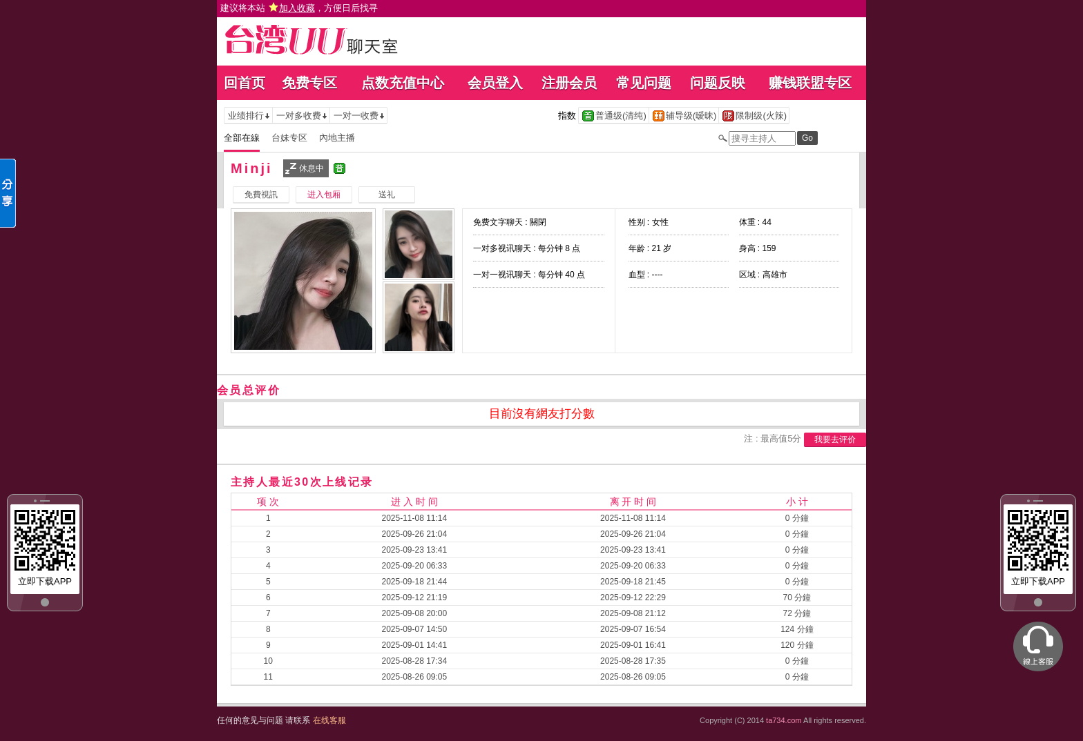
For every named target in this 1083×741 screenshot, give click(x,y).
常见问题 (643, 82)
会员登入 (495, 82)
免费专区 (309, 82)
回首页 (244, 82)
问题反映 (717, 82)
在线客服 (329, 720)
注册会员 (569, 82)
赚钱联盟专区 (810, 82)
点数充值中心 (402, 82)
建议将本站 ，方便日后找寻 (299, 8)
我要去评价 (835, 439)
